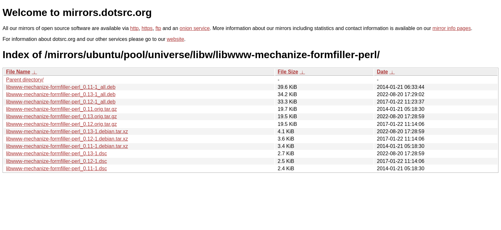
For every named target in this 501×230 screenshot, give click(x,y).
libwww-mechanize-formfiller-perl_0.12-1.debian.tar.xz (67, 139)
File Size (288, 71)
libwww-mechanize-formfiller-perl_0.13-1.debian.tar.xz (67, 131)
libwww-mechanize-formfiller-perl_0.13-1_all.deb (60, 94)
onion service (195, 28)
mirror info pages (452, 28)
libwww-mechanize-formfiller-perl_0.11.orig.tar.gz (61, 109)
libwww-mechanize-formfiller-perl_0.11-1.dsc (56, 168)
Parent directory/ (24, 79)
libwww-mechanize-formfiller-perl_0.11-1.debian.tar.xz (67, 146)
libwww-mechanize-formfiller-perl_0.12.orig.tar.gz (61, 124)
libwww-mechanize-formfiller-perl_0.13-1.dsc (56, 153)
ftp (158, 28)
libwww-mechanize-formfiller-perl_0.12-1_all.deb (60, 101)
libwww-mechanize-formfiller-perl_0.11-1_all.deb (60, 87)
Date (382, 71)
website (175, 39)
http (134, 28)
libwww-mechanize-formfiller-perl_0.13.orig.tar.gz (61, 116)
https (147, 28)
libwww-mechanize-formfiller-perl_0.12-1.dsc (56, 161)
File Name (18, 71)
